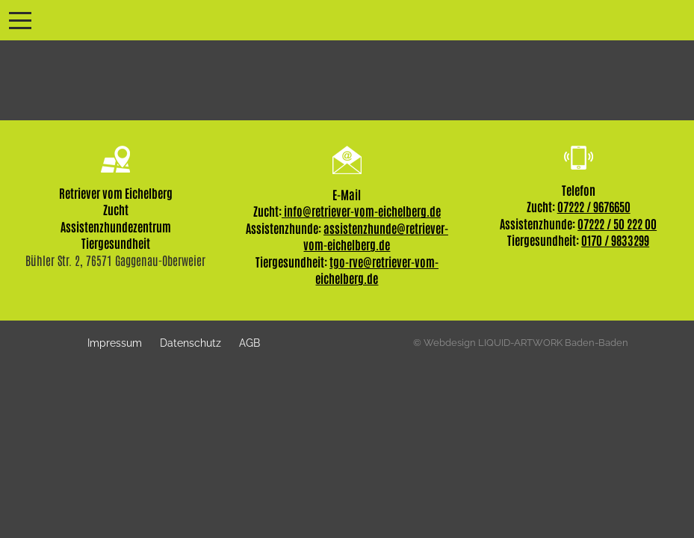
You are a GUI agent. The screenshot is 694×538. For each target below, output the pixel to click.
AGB (249, 342)
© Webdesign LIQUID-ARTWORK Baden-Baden (520, 342)
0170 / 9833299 (615, 239)
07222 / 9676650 (594, 206)
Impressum (114, 342)
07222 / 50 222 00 (617, 223)
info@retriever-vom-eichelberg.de (361, 210)
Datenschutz (190, 342)
